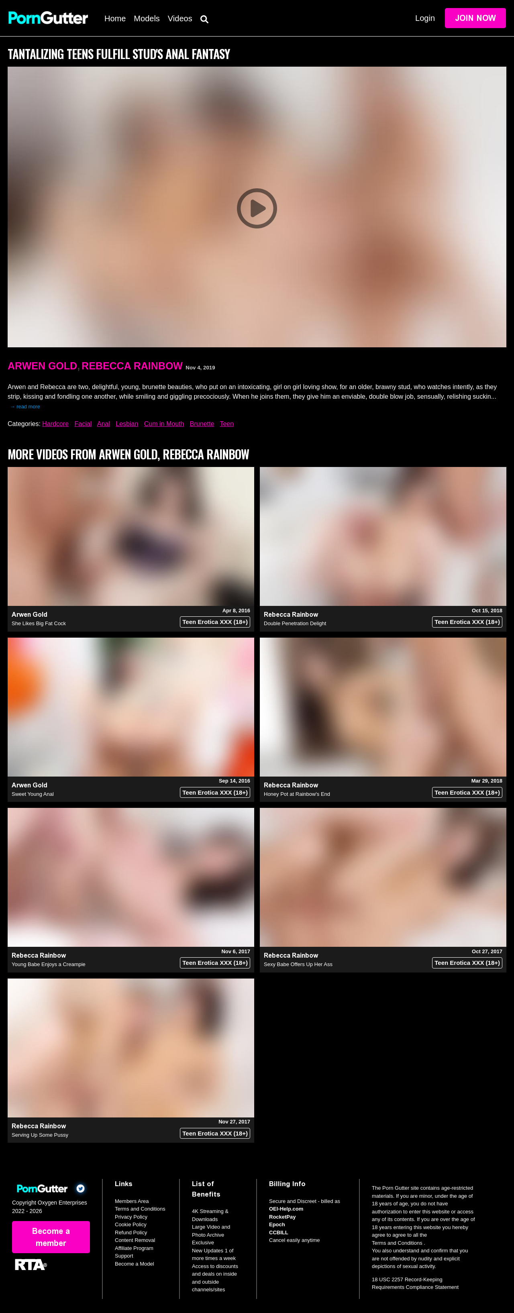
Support (124, 1256)
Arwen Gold (42, 365)
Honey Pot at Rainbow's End (297, 794)
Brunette (202, 423)
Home (115, 18)
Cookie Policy (131, 1224)
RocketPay (282, 1217)
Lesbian (127, 423)
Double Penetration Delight (295, 623)
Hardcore (55, 423)
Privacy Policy (131, 1217)
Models (146, 18)
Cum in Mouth (164, 423)
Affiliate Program (134, 1248)
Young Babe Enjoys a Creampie (49, 964)
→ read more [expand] (25, 407)
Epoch (277, 1224)
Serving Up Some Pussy (40, 1135)
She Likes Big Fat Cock (39, 623)
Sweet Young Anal (33, 794)
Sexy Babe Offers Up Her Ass (298, 964)
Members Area (132, 1201)
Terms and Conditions (140, 1209)
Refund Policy (131, 1232)
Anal (103, 423)
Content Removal (135, 1240)
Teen (227, 423)
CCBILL (278, 1232)
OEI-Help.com (286, 1209)
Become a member (51, 1237)
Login (425, 18)
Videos (180, 18)
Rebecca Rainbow (132, 365)
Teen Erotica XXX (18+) (215, 621)
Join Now (475, 18)
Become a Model (134, 1264)
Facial (83, 423)
